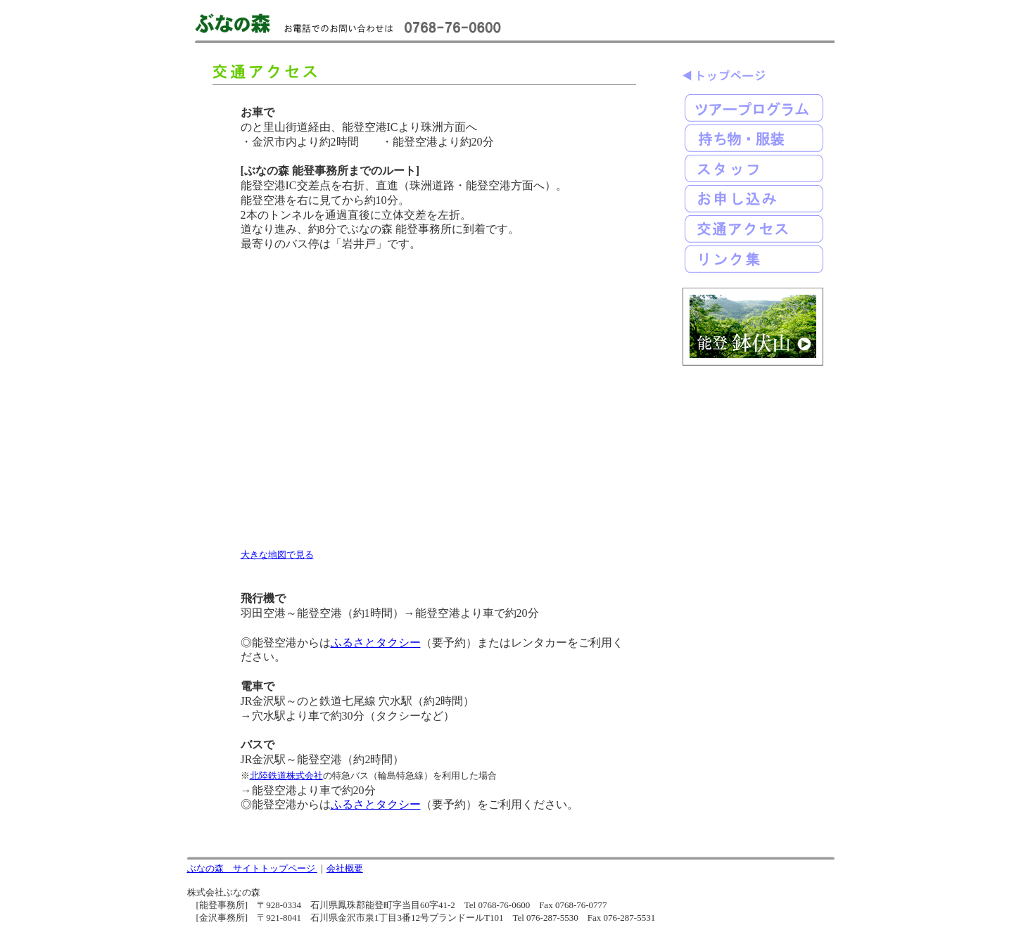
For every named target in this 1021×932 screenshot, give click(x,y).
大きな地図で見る (277, 554)
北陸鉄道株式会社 (286, 775)
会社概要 (344, 868)
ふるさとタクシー (376, 643)
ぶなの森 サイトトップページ (252, 868)
